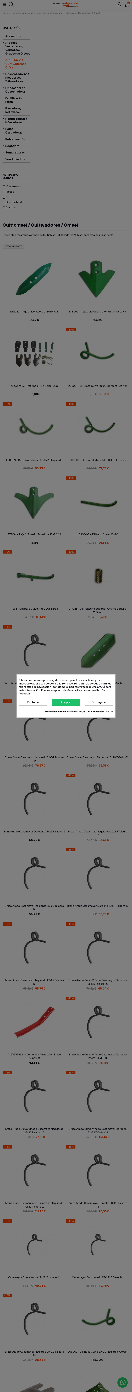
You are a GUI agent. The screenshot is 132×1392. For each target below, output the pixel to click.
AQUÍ (101, 687)
